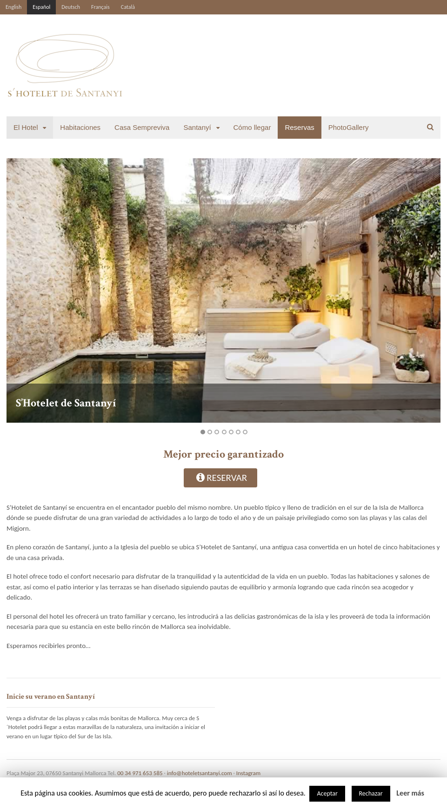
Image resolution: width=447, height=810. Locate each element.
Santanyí (197, 127)
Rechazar (371, 793)
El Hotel (25, 127)
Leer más (410, 793)
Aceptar (327, 793)
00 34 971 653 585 (139, 773)
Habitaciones (80, 127)
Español (41, 7)
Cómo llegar (252, 127)
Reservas (299, 127)
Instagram (248, 773)
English (13, 7)
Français (100, 7)
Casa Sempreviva (141, 127)
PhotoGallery (348, 127)
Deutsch (70, 7)
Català (128, 7)
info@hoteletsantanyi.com (199, 773)
